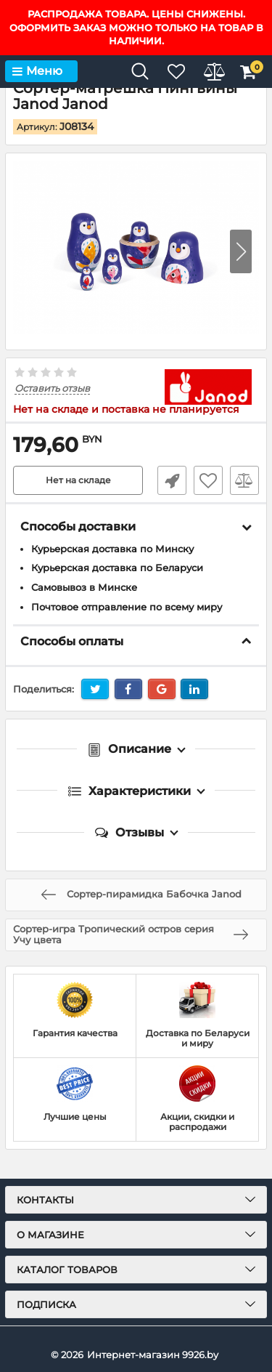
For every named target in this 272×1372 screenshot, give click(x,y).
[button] (241, 251)
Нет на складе (78, 480)
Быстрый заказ (171, 480)
